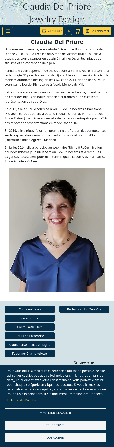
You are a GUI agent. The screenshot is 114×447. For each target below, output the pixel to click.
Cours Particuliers (29, 327)
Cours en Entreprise (30, 336)
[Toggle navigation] (7, 31)
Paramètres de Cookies (55, 412)
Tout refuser (55, 425)
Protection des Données (21, 400)
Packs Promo (30, 318)
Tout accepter (55, 437)
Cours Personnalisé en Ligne (29, 345)
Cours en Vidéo (30, 309)
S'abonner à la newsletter (30, 353)
